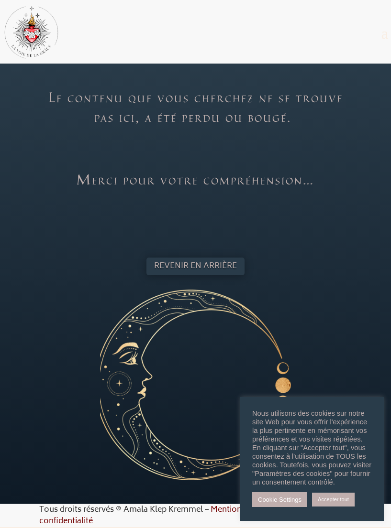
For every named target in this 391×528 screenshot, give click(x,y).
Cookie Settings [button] (280, 499)
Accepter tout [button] (333, 499)
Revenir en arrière (195, 266)
